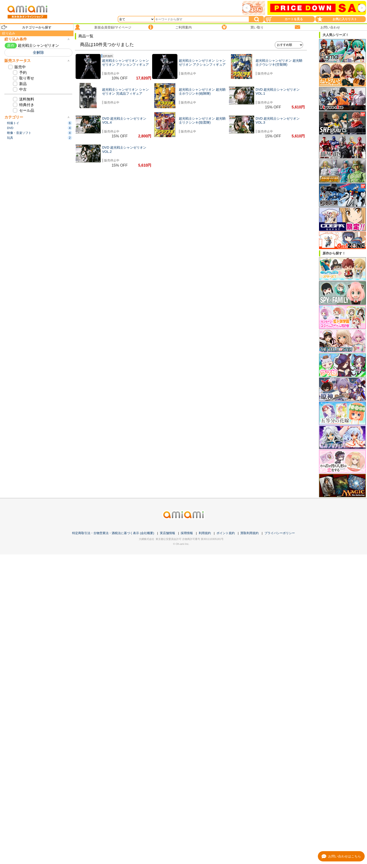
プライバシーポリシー (279, 533)
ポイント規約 (226, 533)
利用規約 (205, 533)
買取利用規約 (249, 533)
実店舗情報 (167, 533)
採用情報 (187, 533)
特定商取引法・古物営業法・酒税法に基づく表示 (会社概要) (113, 533)
